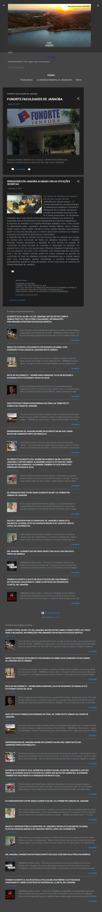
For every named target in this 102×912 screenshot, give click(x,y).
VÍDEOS (79, 80)
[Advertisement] (92, 120)
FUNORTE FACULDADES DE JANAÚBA (35, 99)
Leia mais (75, 340)
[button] (78, 99)
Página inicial (26, 80)
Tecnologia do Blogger (51, 613)
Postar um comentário (17, 300)
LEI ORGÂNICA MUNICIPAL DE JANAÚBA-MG (54, 80)
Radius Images (56, 617)
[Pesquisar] (98, 6)
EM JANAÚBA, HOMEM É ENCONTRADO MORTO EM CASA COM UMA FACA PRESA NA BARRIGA (47, 854)
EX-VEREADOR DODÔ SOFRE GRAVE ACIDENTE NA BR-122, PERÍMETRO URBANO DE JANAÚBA (47, 801)
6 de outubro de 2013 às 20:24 (26, 295)
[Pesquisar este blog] (51, 67)
